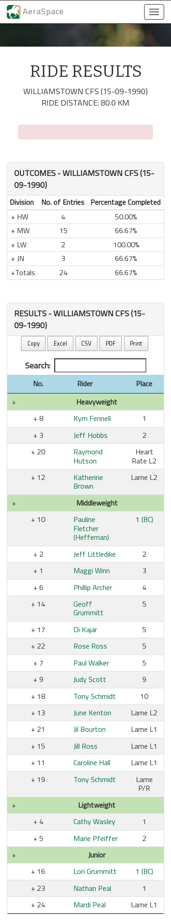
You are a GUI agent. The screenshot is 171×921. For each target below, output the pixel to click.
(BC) (147, 519)
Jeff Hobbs (90, 435)
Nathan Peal (92, 888)
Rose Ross (90, 645)
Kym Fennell (92, 418)
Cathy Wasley (94, 821)
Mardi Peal (89, 904)
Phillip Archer (92, 587)
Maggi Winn (91, 570)
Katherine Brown (88, 481)
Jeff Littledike (94, 553)
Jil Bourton (89, 729)
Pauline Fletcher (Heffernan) (91, 528)
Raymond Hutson (88, 456)
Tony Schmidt (94, 696)
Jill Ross (85, 745)
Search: (85, 365)
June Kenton (92, 712)
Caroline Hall (91, 762)
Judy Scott (89, 679)
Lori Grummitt (95, 871)
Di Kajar (85, 629)
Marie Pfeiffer (95, 838)
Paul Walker (91, 662)
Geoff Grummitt (88, 608)
